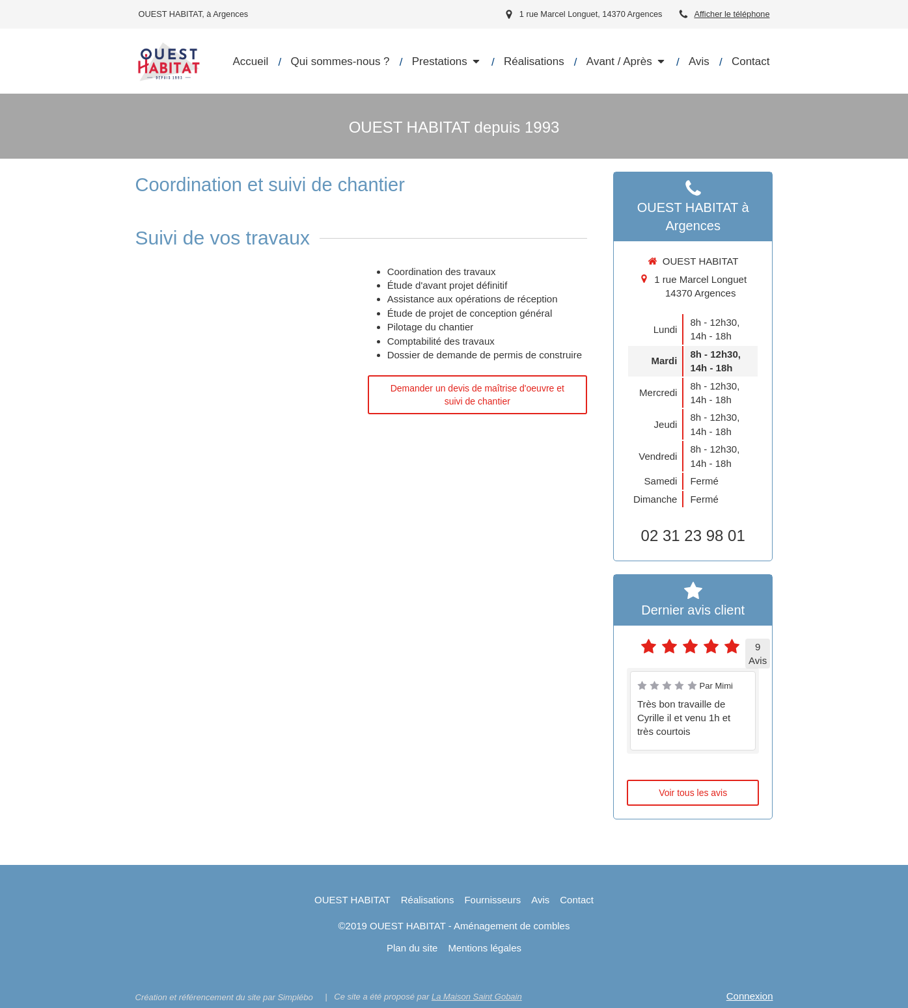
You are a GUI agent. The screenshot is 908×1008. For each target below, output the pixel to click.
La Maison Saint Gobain (477, 996)
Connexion (749, 995)
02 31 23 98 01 (693, 535)
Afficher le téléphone (731, 14)
